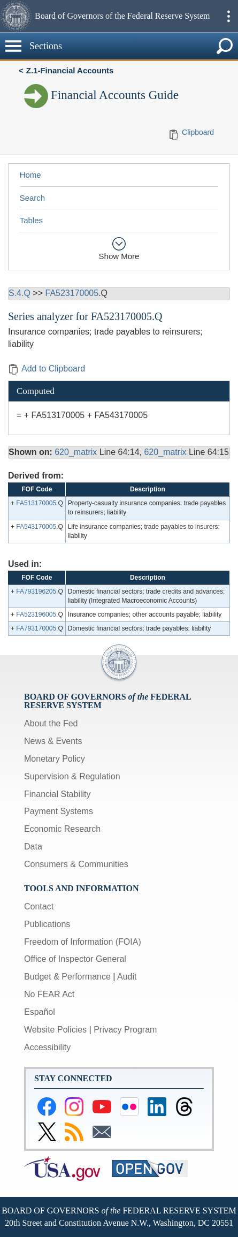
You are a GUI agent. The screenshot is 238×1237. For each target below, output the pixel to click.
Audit (126, 976)
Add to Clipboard (46, 368)
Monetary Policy (54, 758)
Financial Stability (57, 794)
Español (39, 1011)
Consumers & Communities (76, 864)
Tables (31, 220)
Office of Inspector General (75, 958)
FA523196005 (36, 614)
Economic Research (62, 828)
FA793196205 (36, 591)
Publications (47, 924)
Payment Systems (58, 811)
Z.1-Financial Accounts (70, 70)
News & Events (53, 741)
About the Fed (51, 723)
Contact (38, 906)
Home (30, 174)
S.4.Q (19, 293)
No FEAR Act (49, 994)
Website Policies (55, 1029)
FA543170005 (36, 526)
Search (32, 197)
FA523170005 (71, 293)
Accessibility (47, 1047)
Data (33, 846)
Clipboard (198, 132)
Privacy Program (125, 1029)
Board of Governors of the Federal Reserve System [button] (122, 15)
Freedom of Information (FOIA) (82, 941)
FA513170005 (36, 503)
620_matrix (76, 452)
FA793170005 (36, 628)
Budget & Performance (67, 976)
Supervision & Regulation (72, 776)
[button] (16, 16)
